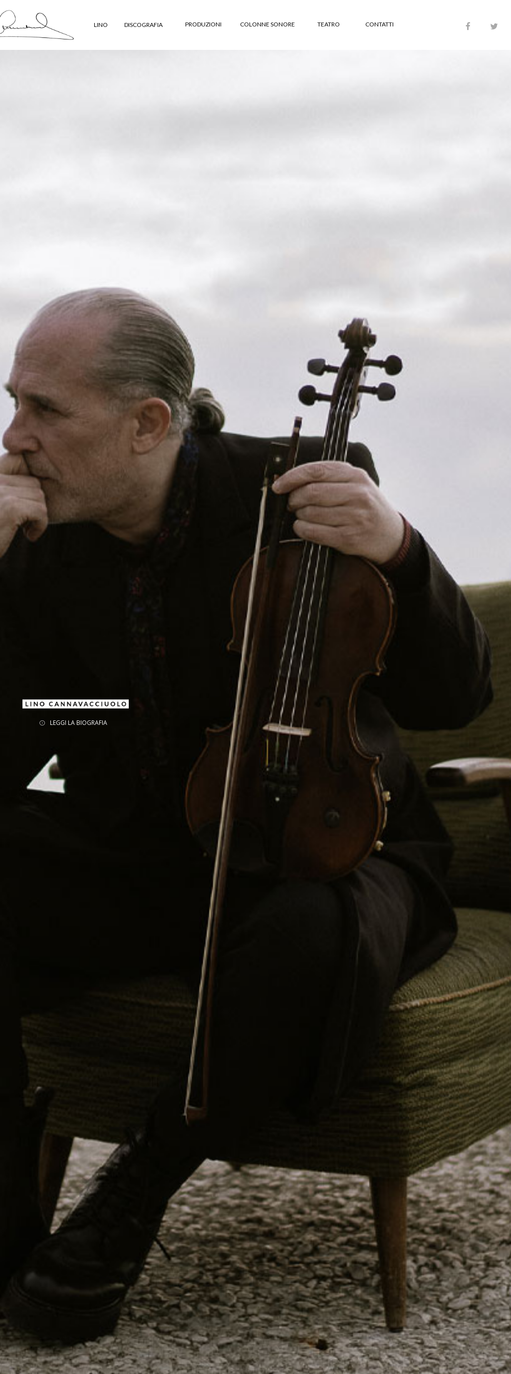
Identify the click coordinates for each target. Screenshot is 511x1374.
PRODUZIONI (203, 24)
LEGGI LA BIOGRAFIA (78, 722)
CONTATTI (379, 24)
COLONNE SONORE (267, 24)
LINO (101, 24)
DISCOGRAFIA (143, 24)
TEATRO (328, 24)
